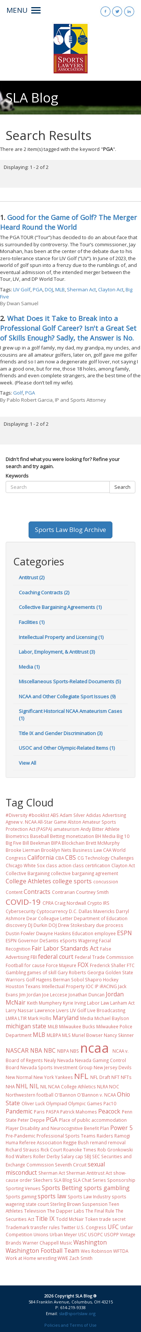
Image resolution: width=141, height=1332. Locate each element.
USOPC (95, 1234)
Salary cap (72, 1156)
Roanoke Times (79, 1150)
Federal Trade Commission (104, 957)
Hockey (110, 979)
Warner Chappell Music (47, 1243)
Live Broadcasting (106, 1010)
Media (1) (29, 666)
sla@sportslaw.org (77, 1313)
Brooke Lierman (23, 850)
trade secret (112, 1219)
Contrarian (63, 892)
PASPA (52, 1112)
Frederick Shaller (108, 965)
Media (86, 1018)
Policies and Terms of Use (70, 1325)
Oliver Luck (33, 1103)
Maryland (66, 1018)
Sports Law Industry (89, 1196)
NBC (50, 1050)
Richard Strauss (22, 1150)
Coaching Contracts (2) (44, 592)
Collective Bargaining (28, 873)
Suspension (95, 1204)
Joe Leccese (54, 994)
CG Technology (93, 858)
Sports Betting (62, 1188)
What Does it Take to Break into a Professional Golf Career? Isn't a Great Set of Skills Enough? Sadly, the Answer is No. (68, 328)
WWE (63, 1258)
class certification (91, 865)
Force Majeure (61, 965)
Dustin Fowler (20, 933)
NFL (81, 1076)
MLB (60, 289)
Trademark (17, 1227)
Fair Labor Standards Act (65, 948)
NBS (74, 1051)
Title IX (45, 1218)
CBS (70, 857)
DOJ (49, 289)
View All (27, 762)
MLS (66, 1035)
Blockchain (73, 843)
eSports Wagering (79, 940)
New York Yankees (53, 1077)
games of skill (41, 972)
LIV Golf (21, 289)
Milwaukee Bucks (77, 1026)
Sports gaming (21, 1196)
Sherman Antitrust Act (89, 1173)
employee (105, 933)
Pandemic (19, 1111)
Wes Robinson (96, 1251)
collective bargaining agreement (84, 873)
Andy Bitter (92, 829)
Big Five (13, 843)
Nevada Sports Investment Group (56, 1067)
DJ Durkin (37, 925)
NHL (22, 1086)
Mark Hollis (40, 1018)
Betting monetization (72, 836)
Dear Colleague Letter (49, 918)
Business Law (87, 850)
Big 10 (123, 836)
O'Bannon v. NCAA (96, 1095)
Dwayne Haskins (53, 933)
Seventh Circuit (70, 1165)
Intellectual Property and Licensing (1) (61, 637)
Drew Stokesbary (76, 925)
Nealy (50, 1060)
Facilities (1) (31, 622)
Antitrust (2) (31, 577)
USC (82, 1234)
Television (35, 1211)
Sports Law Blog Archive (70, 529)
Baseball (39, 836)
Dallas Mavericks (97, 911)
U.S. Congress (91, 1227)
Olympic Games (85, 1103)
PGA (37, 289)
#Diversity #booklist (27, 815)
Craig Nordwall (70, 903)
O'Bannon (65, 1095)
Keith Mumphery (44, 1003)
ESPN (124, 933)
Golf (18, 392)
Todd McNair (70, 1219)
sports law (52, 1196)
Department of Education (100, 918)
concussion (105, 881)
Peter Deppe (31, 1120)
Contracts (37, 891)
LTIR (22, 1018)
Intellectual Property (63, 986)
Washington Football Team (42, 1250)
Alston (74, 822)
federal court (55, 956)
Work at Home (21, 1258)
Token (91, 1219)
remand (98, 1142)
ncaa (94, 1047)
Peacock (109, 1111)
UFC (113, 1227)
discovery (16, 925)
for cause (34, 965)
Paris (39, 1112)
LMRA (11, 1018)
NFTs (126, 1077)
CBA (59, 858)
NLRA (102, 1086)
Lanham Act (122, 1003)
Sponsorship (121, 1180)
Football (14, 965)
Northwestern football (29, 1095)
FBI (33, 957)
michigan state (26, 1026)
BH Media (105, 836)
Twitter (68, 1227)
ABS (54, 815)
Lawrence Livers (52, 1010)
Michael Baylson (111, 1018)
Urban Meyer (63, 1234)
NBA (36, 1050)
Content (14, 892)
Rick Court (51, 1150)
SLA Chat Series (89, 1180)
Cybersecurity (20, 911)
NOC (114, 1086)
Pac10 (109, 1103)
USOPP (111, 1234)
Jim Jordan (30, 994)
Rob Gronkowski (115, 1150)
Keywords (17, 475)
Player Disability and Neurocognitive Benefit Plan (57, 1128)
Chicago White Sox (25, 865)
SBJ (87, 1156)
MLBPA (54, 1035)
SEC (96, 1156)
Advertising (114, 815)
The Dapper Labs (65, 1211)
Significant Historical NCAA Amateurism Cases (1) (70, 715)
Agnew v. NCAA (21, 822)
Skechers (43, 1180)
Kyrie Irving (74, 1003)
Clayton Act (110, 289)
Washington (90, 1242)
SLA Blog (63, 1180)
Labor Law (98, 1003)
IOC (90, 986)
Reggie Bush (76, 1142)
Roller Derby (46, 1156)
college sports (72, 881)
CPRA (47, 903)
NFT (115, 1077)
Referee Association (40, 1142)
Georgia (95, 972)
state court (37, 1204)
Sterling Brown (65, 1204)
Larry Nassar (19, 1010)
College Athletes (28, 881)
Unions (41, 1234)
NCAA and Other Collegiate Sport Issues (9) (67, 696)
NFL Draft (100, 1077)
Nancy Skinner (119, 1035)
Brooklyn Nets (56, 850)
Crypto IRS (98, 903)
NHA (10, 1086)
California (40, 857)
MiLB (53, 1026)
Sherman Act (81, 289)
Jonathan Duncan (86, 994)
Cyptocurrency (52, 911)
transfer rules (45, 1227)
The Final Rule (99, 1211)
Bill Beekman (36, 843)
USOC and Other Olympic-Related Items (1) (67, 747)
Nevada (65, 1060)
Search (122, 487)
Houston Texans (23, 986)
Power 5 (121, 1128)
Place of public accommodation (93, 1120)
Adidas (93, 815)
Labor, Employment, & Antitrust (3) (57, 651)
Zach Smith (80, 1258)
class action (58, 865)
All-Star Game (52, 822)
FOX (82, 965)
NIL (34, 1086)
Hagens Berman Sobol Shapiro (69, 979)
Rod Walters (19, 1156)
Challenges (122, 858)
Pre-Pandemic (20, 1136)
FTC (131, 965)
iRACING (108, 986)
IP (97, 986)
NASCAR (17, 1050)
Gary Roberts (72, 972)
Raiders (105, 1136)
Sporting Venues (23, 1188)
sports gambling (107, 1188)
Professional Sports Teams (66, 1136)
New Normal (19, 1077)
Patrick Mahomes (78, 1112)
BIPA (56, 843)
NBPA (63, 1051)
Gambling (16, 972)
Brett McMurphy (103, 843)
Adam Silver (72, 815)
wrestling (46, 1258)
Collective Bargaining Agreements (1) (60, 607)
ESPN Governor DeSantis (32, 940)
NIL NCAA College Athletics (68, 1086)
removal (117, 1142)
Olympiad (56, 1103)
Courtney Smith (92, 892)
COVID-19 (23, 902)
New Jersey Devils (113, 1067)
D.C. (73, 911)
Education (82, 933)
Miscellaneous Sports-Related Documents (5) (70, 681)
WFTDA (120, 1251)
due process (109, 925)
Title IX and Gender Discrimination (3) (60, 733)
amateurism (66, 829)
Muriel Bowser (87, 1035)
